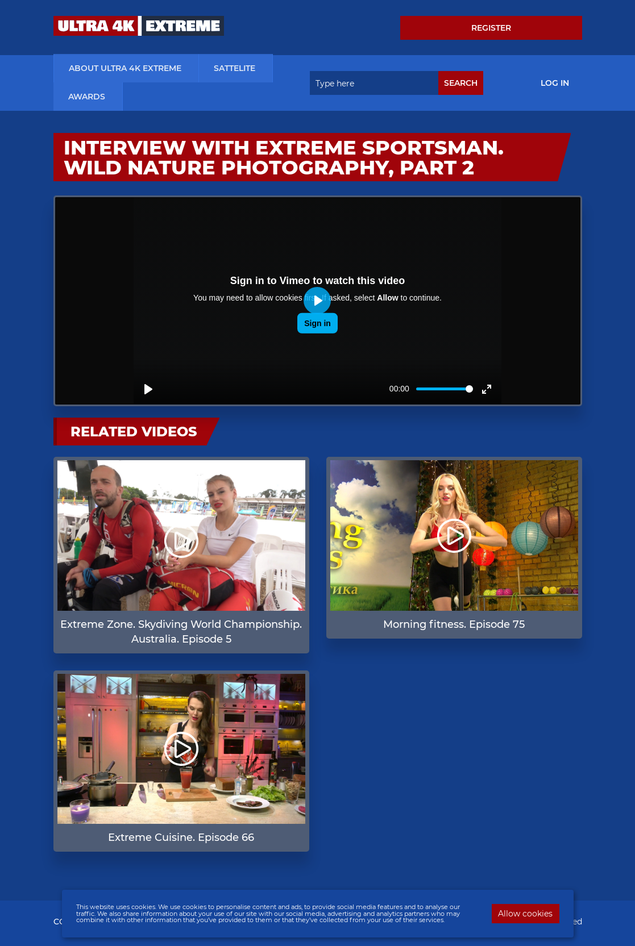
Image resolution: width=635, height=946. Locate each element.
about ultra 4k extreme (125, 69)
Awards (86, 98)
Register (491, 28)
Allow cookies (525, 914)
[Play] (148, 390)
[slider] (444, 390)
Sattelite (234, 69)
